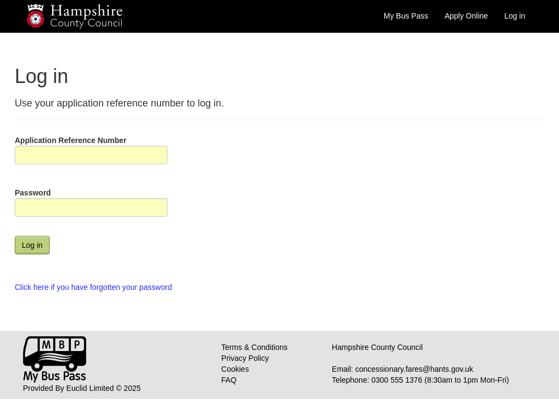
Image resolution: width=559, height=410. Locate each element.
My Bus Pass (406, 15)
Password (33, 192)
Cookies (235, 369)
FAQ (228, 380)
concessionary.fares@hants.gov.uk (414, 369)
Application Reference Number (71, 140)
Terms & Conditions (254, 347)
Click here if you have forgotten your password (93, 287)
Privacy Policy (245, 358)
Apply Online (465, 15)
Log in (514, 15)
